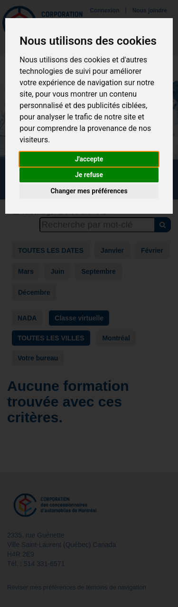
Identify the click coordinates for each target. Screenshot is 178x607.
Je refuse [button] (89, 175)
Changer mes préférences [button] (88, 191)
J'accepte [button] (89, 159)
